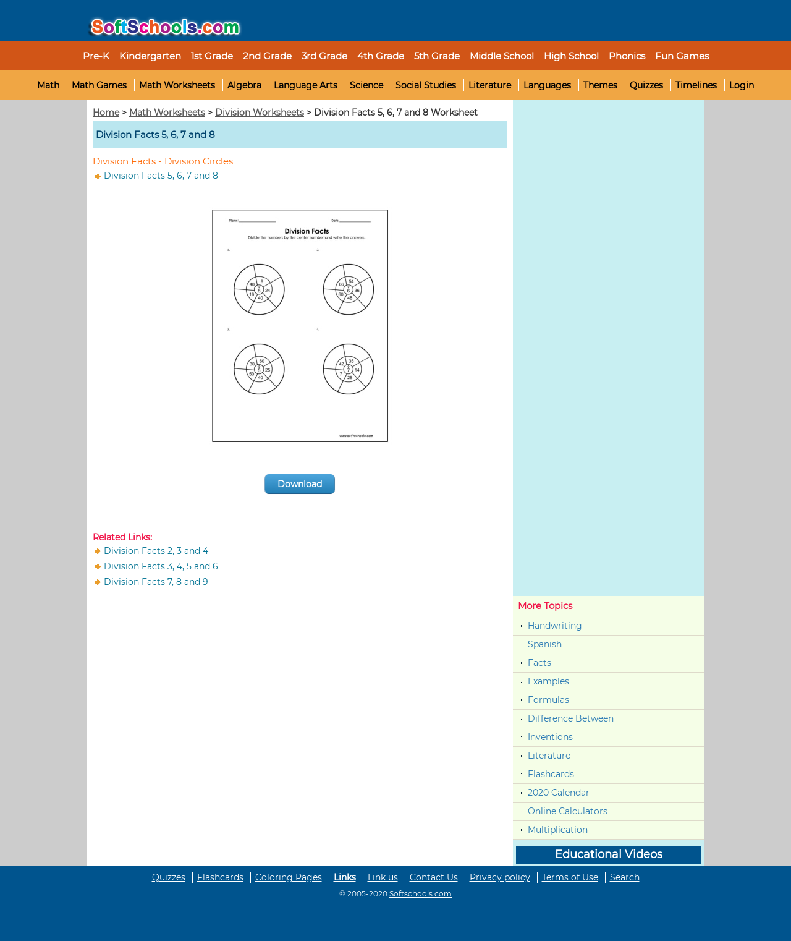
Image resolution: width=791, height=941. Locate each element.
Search (625, 877)
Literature (489, 85)
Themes (600, 85)
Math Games (99, 85)
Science (366, 85)
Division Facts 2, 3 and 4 (156, 550)
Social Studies (426, 85)
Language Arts (305, 85)
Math (48, 85)
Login (741, 85)
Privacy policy (500, 877)
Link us (383, 877)
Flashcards (551, 774)
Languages (547, 85)
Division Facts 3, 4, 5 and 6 (161, 566)
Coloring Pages (288, 877)
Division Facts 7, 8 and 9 (156, 581)
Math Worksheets (177, 85)
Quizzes (646, 85)
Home (106, 112)
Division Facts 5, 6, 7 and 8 (161, 175)
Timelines (696, 85)
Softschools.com (420, 893)
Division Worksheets (259, 112)
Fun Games (682, 56)
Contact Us (434, 877)
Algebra (244, 85)
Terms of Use (570, 877)
